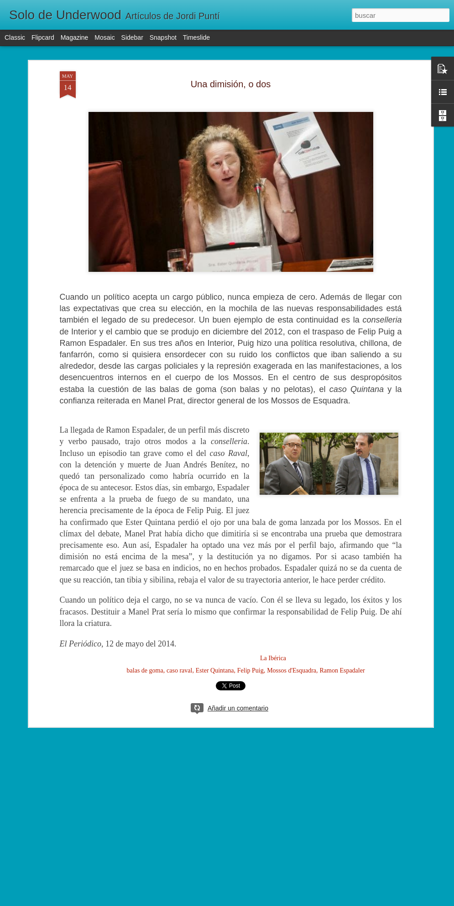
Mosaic (104, 37)
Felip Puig (250, 670)
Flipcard (42, 37)
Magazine (75, 37)
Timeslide (196, 37)
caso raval (179, 670)
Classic (15, 37)
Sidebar (132, 37)
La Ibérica (273, 658)
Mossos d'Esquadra (291, 670)
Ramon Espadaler (342, 670)
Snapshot (163, 37)
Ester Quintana (215, 670)
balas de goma (145, 670)
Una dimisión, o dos (231, 84)
